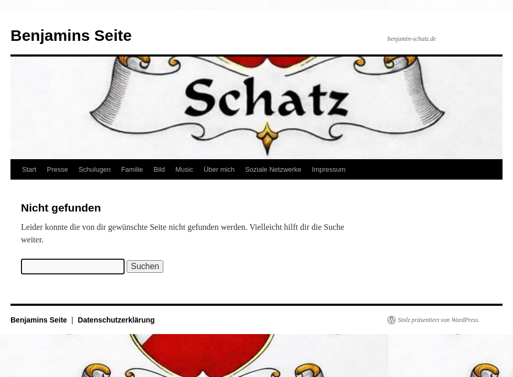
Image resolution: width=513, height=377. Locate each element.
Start (29, 169)
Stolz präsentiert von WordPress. (439, 320)
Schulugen (94, 169)
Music (184, 169)
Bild (159, 169)
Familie (132, 169)
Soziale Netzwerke (273, 169)
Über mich (219, 169)
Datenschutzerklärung (116, 320)
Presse (57, 169)
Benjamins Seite (71, 35)
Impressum (328, 169)
